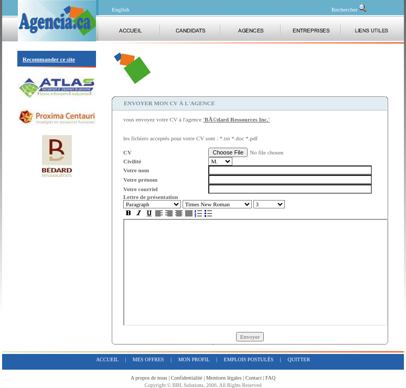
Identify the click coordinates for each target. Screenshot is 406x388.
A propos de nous (149, 378)
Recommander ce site (49, 59)
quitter (298, 359)
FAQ (270, 378)
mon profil (194, 359)
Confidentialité (186, 378)
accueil (107, 359)
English (121, 9)
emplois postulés (249, 359)
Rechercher (349, 9)
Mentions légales (224, 378)
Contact (253, 378)
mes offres (148, 359)
